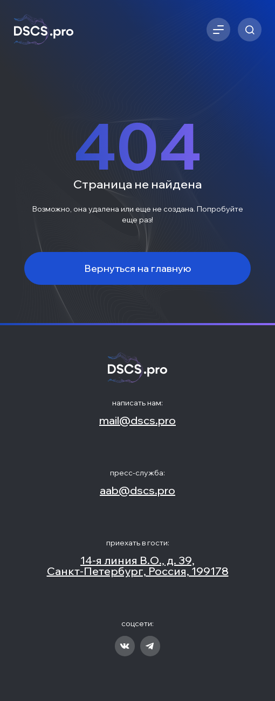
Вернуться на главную (137, 268)
